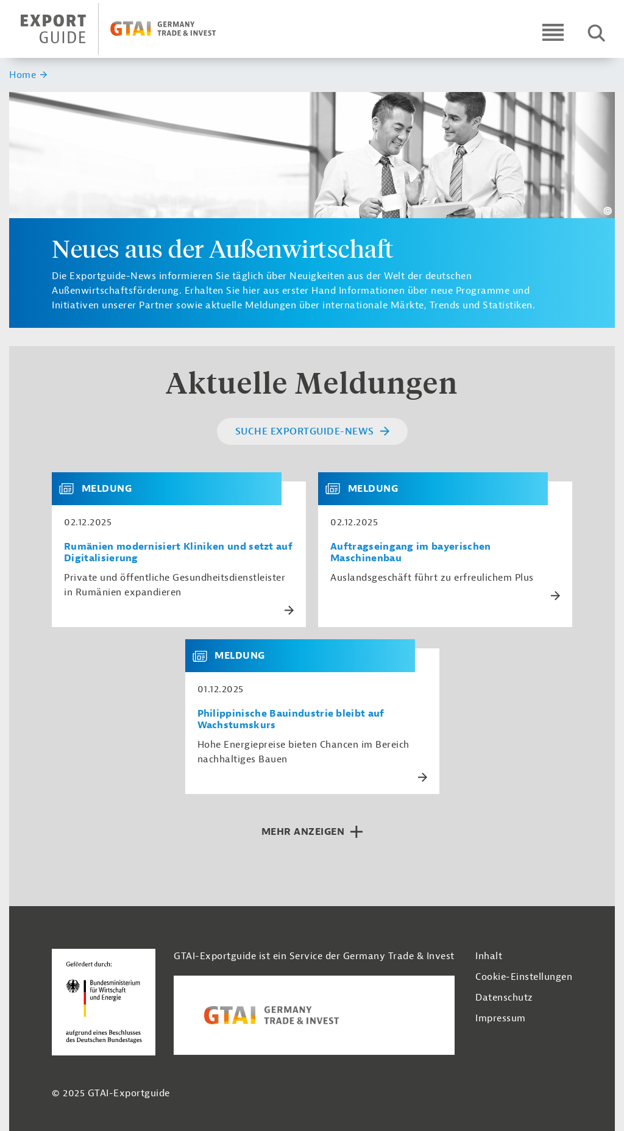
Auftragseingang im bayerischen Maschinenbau (410, 552)
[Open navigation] (553, 32)
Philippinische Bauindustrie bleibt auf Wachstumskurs (291, 719)
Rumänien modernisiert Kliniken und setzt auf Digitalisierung (178, 552)
